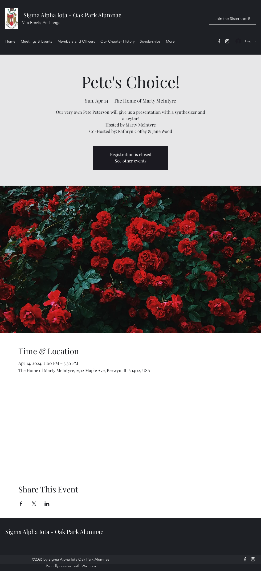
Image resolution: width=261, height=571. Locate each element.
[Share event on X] (33, 503)
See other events (130, 161)
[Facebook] (219, 41)
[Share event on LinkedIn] (47, 503)
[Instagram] (227, 41)
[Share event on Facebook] (20, 503)
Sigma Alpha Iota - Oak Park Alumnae (72, 15)
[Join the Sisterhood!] (232, 19)
